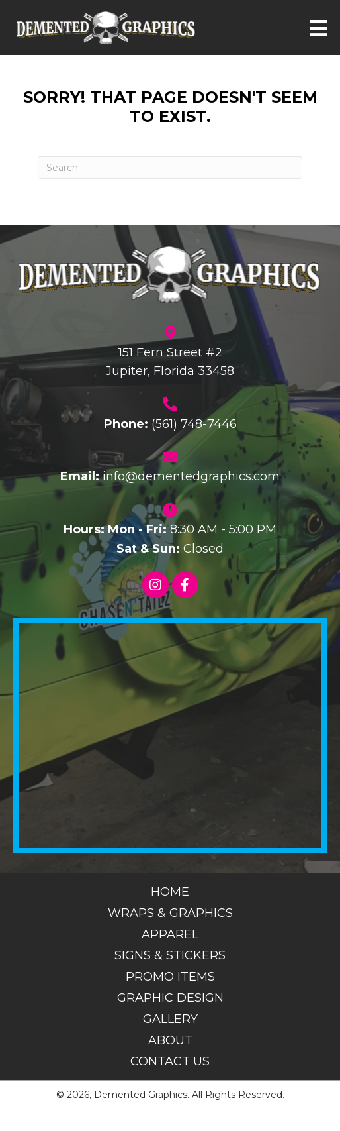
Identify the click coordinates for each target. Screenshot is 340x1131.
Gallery (170, 1019)
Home (170, 892)
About (170, 1040)
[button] (155, 585)
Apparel (170, 934)
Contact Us (170, 1061)
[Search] (170, 167)
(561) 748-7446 (194, 424)
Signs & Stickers (170, 955)
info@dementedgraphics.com (191, 476)
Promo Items (170, 976)
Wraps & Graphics (170, 913)
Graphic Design (170, 998)
